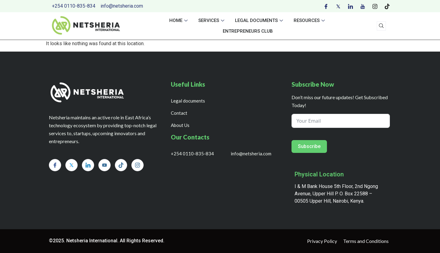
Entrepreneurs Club (248, 31)
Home (179, 20)
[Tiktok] (387, 6)
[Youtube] (362, 6)
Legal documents (259, 20)
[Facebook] (326, 6)
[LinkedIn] (350, 6)
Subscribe (309, 146)
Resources (310, 20)
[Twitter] (338, 6)
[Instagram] (374, 6)
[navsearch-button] (381, 26)
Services (212, 20)
